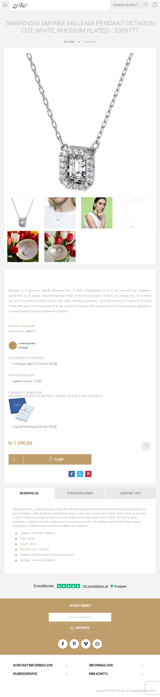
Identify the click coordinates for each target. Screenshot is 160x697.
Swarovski (28, 326)
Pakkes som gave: (22, 375)
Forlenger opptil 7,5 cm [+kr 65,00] (35, 363)
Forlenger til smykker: (26, 358)
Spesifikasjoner (80, 493)
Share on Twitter (80, 474)
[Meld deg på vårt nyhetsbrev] (80, 617)
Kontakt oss (131, 493)
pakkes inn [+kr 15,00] (27, 381)
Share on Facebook (72, 474)
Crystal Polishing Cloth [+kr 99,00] (34, 426)
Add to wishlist (146, 445)
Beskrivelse (29, 493)
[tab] (29, 493)
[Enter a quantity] (13, 459)
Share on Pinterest (88, 474)
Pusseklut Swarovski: (26, 392)
